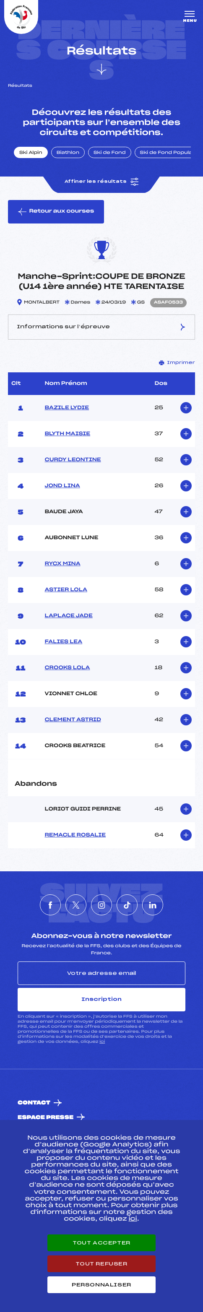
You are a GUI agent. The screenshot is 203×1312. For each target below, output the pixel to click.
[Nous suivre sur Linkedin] (152, 904)
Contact (34, 1103)
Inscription (101, 999)
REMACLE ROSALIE (75, 835)
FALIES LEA (64, 641)
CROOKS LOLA (67, 667)
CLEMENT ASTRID (73, 719)
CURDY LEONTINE (73, 459)
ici (102, 1042)
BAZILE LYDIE (67, 407)
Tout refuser (101, 1263)
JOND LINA (62, 485)
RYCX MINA (63, 563)
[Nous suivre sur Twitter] (75, 904)
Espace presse (45, 1117)
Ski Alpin (30, 153)
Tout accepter (101, 1242)
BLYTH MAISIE (68, 433)
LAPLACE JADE (69, 615)
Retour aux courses (56, 212)
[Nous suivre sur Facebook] (50, 904)
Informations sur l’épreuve (101, 327)
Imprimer (177, 362)
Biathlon (68, 153)
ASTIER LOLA (66, 589)
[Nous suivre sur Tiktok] (127, 904)
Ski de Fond (110, 153)
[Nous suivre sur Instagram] (101, 904)
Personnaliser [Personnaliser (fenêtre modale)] (101, 1284)
